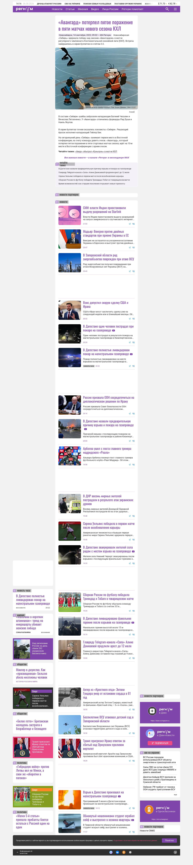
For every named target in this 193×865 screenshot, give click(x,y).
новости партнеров (69, 194)
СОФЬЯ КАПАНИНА (23, 632)
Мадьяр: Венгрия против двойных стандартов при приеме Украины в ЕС (106, 233)
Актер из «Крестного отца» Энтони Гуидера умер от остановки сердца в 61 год (107, 693)
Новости (57, 9)
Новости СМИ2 (147, 830)
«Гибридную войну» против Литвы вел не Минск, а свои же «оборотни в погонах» (32, 772)
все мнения (45, 632)
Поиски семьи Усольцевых (97, 4)
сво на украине (151, 752)
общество (22, 664)
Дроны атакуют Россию (49, 4)
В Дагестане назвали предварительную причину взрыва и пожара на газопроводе (95, 169)
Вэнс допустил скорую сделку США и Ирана (105, 304)
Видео (95, 9)
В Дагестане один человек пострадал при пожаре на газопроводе (108, 328)
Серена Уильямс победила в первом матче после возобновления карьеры (40, 700)
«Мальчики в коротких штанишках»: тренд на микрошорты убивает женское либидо (29, 622)
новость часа (23, 590)
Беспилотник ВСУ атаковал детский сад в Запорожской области (108, 719)
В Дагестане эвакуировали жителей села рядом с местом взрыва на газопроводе (108, 549)
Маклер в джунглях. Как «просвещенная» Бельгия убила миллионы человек (31, 673)
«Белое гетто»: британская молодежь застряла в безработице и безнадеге (32, 724)
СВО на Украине (72, 4)
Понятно (169, 840)
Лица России (110, 9)
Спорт (34, 691)
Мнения (83, 9)
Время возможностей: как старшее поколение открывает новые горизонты (92, 184)
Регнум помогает (132, 9)
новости (63, 202)
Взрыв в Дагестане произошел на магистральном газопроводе (103, 794)
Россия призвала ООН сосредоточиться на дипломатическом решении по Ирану (108, 399)
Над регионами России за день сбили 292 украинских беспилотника (40, 648)
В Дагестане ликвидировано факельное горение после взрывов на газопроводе (107, 620)
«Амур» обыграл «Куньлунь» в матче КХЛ (96, 151)
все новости (20, 608)
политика (22, 763)
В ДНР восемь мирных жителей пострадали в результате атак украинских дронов (108, 499)
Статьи (70, 9)
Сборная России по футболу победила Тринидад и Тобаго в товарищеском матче (40, 799)
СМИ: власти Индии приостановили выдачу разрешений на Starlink (104, 209)
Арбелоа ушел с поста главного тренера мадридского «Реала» (107, 450)
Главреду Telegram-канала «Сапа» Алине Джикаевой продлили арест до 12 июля (94, 172)
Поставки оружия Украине (128, 4)
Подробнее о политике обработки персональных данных (135, 840)
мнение (20, 615)
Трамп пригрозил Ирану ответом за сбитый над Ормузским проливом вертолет (41, 746)
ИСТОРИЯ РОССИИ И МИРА (26, 682)
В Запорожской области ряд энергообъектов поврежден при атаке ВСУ (108, 257)
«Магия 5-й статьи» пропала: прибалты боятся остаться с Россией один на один (32, 821)
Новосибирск (65, 35)
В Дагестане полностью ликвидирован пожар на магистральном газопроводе (33, 599)
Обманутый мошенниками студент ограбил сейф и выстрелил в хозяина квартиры (109, 817)
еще (175, 795)
